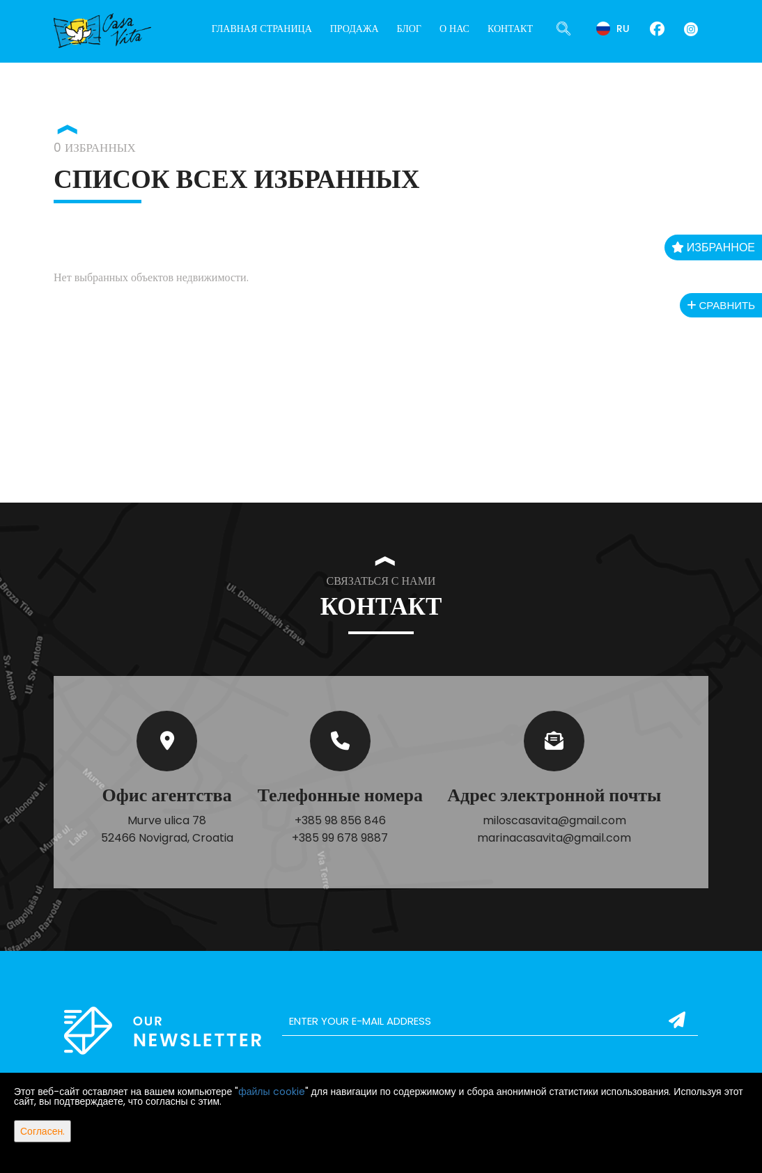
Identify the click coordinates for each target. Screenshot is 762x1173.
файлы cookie (271, 1092)
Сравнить (721, 305)
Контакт (510, 29)
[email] (490, 1021)
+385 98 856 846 (340, 820)
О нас (454, 29)
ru (613, 29)
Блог (409, 29)
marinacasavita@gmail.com (554, 838)
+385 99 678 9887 (340, 838)
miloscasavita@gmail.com (554, 820)
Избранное (713, 247)
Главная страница (262, 29)
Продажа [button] (354, 29)
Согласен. (42, 1131)
